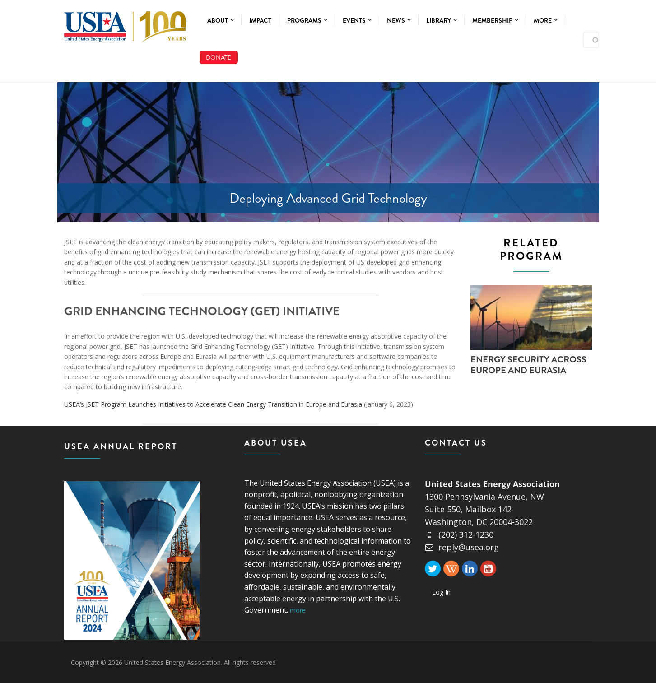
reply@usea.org (462, 547)
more (298, 610)
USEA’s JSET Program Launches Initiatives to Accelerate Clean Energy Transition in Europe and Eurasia (213, 404)
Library (441, 20)
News (398, 20)
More (545, 20)
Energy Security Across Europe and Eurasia (528, 365)
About (220, 20)
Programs (307, 20)
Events (357, 20)
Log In (441, 592)
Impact (260, 20)
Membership (495, 20)
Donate (218, 57)
